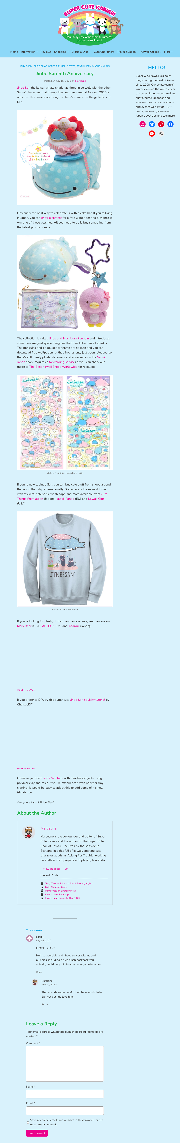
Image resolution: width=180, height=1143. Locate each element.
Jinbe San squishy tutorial (87, 700)
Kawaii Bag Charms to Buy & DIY (62, 898)
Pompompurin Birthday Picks (60, 890)
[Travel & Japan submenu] (137, 52)
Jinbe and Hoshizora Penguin (69, 338)
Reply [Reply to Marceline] (45, 1004)
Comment (33, 1043)
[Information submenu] (37, 52)
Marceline (80, 81)
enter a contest (51, 218)
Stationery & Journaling (93, 66)
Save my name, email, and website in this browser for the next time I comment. (66, 1122)
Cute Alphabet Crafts (56, 887)
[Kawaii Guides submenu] (160, 52)
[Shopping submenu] (68, 52)
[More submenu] (172, 52)
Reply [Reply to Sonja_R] (39, 972)
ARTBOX (48, 626)
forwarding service (62, 362)
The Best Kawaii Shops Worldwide (53, 367)
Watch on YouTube (26, 690)
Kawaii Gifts (96, 499)
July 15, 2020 (43, 940)
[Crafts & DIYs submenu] (90, 52)
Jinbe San (23, 88)
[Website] (66, 868)
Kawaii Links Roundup (57, 894)
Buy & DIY (26, 66)
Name (31, 1087)
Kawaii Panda (64, 499)
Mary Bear (24, 626)
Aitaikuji (73, 626)
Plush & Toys (66, 66)
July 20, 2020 (49, 984)
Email (30, 1103)
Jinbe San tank (53, 778)
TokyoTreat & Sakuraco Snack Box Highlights (69, 883)
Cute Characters (45, 66)
